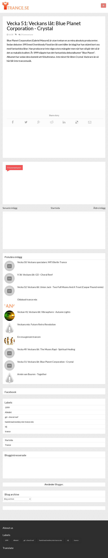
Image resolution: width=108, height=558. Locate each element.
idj (6, 427)
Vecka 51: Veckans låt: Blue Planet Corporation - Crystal (45, 361)
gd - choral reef (11, 417)
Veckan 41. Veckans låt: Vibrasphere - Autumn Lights (43, 312)
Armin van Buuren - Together (32, 374)
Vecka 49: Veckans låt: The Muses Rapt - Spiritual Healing (46, 349)
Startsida (55, 208)
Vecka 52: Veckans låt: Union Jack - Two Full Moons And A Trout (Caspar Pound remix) (60, 287)
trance (8, 431)
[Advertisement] (54, 231)
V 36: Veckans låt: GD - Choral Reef (35, 274)
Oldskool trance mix (27, 299)
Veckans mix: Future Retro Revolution (36, 324)
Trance (8, 445)
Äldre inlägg (99, 208)
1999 (7, 407)
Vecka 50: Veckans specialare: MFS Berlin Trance (42, 262)
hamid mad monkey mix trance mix (19, 422)
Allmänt (8, 412)
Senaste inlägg (10, 208)
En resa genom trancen (29, 336)
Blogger (59, 484)
